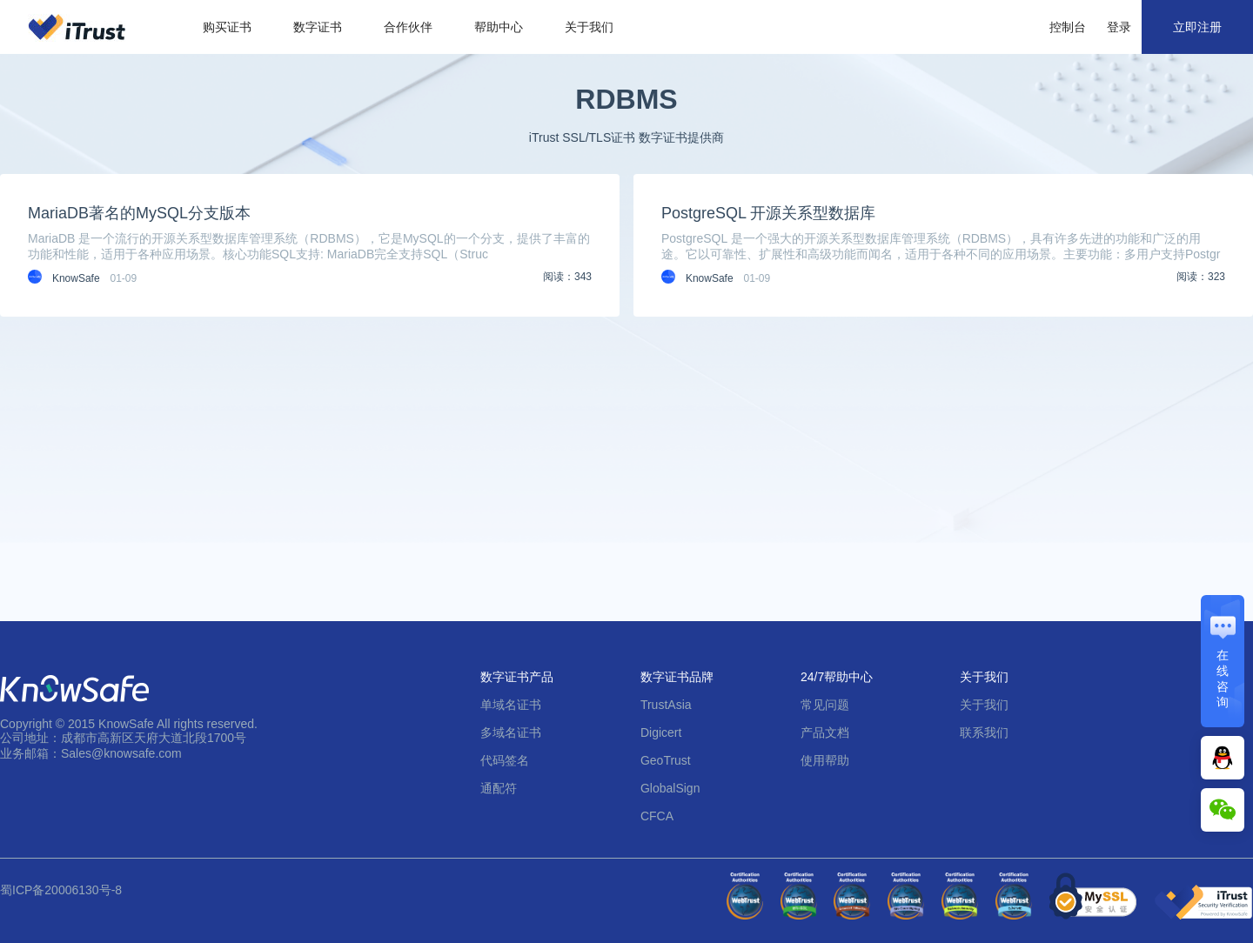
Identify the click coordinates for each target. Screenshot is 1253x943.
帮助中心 (498, 27)
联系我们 (984, 732)
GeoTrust (665, 760)
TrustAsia (666, 705)
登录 (1119, 27)
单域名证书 (510, 705)
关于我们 (589, 27)
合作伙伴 (408, 27)
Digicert (660, 732)
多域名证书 (510, 732)
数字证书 (317, 27)
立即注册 (1197, 27)
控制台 (1067, 27)
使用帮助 (825, 760)
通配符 (498, 788)
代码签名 (504, 760)
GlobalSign (670, 788)
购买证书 (227, 27)
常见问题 (825, 705)
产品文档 (825, 732)
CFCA (656, 816)
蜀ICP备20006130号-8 (61, 890)
